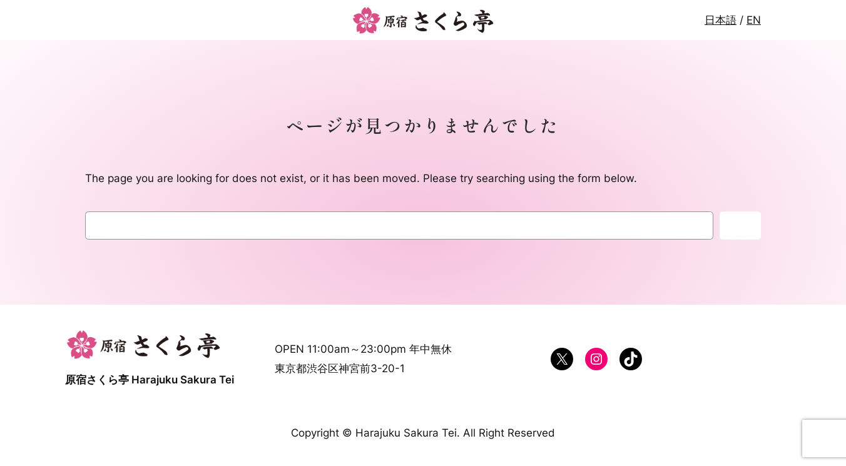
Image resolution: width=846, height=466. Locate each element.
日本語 (720, 20)
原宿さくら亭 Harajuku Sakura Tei (149, 379)
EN (754, 20)
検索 (740, 226)
